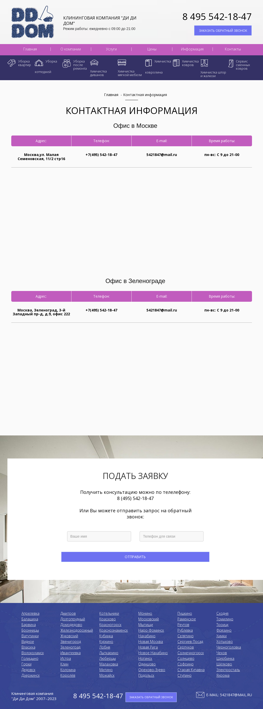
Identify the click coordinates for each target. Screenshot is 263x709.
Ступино (184, 675)
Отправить (135, 557)
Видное (28, 641)
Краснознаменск (113, 630)
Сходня (222, 613)
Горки (26, 664)
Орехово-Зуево (151, 669)
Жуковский (69, 635)
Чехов (221, 652)
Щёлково (224, 664)
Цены (151, 49)
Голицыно (30, 658)
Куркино (106, 641)
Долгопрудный (72, 619)
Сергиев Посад (190, 641)
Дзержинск (31, 675)
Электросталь (228, 669)
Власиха (28, 647)
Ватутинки (30, 635)
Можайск (106, 675)
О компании (70, 49)
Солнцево (185, 658)
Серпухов (185, 647)
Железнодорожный (76, 630)
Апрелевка (30, 613)
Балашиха (30, 619)
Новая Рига (148, 647)
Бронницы (30, 630)
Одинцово (147, 664)
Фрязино (224, 630)
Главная (30, 49)
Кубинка (106, 635)
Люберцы (107, 658)
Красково (107, 619)
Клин (64, 664)
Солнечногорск (190, 652)
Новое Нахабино (153, 652)
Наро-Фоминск (151, 630)
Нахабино (146, 635)
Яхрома (222, 675)
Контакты (233, 49)
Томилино (224, 619)
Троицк (222, 624)
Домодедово (71, 624)
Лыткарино (108, 652)
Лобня (104, 647)
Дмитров (68, 613)
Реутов (183, 624)
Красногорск (110, 624)
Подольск (146, 675)
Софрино (185, 664)
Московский (148, 619)
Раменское (186, 619)
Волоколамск (33, 652)
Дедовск (28, 669)
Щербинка (225, 658)
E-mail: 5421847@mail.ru (229, 694)
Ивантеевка (70, 652)
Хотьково (224, 641)
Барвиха (29, 624)
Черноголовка (228, 647)
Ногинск (145, 658)
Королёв (67, 675)
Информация (192, 49)
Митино (106, 669)
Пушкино (184, 613)
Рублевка (185, 630)
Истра (65, 658)
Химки (221, 635)
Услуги (111, 49)
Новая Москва (150, 641)
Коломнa (68, 669)
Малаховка (108, 664)
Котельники (109, 613)
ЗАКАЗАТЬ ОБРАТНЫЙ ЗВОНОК (223, 30)
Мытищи (145, 624)
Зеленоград (70, 647)
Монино (145, 613)
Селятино (185, 635)
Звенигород (70, 641)
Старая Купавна (191, 669)
